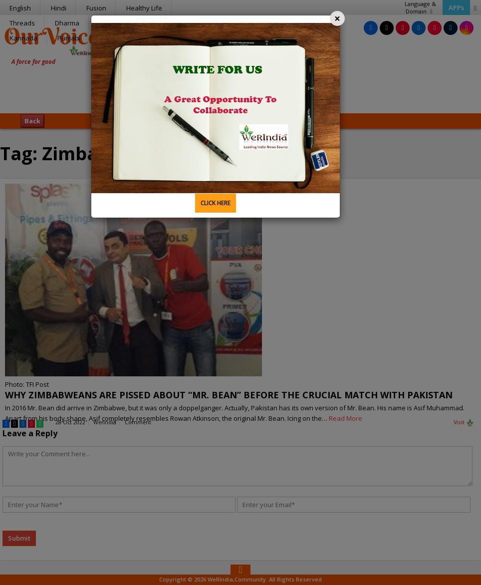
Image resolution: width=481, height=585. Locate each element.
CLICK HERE (216, 203)
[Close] (337, 18)
